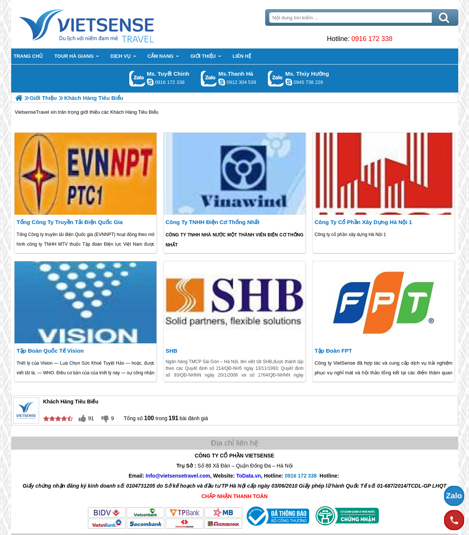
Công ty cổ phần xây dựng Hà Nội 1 (363, 222)
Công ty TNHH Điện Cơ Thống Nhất (212, 222)
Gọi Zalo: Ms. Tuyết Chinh (137, 78)
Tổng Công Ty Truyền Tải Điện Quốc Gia (69, 222)
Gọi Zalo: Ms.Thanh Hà (208, 78)
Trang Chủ (105, 24)
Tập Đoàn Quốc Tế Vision (50, 350)
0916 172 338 (371, 39)
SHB (171, 350)
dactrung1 (288, 82)
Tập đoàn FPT (333, 350)
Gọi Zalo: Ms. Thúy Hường (275, 78)
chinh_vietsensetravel (150, 82)
